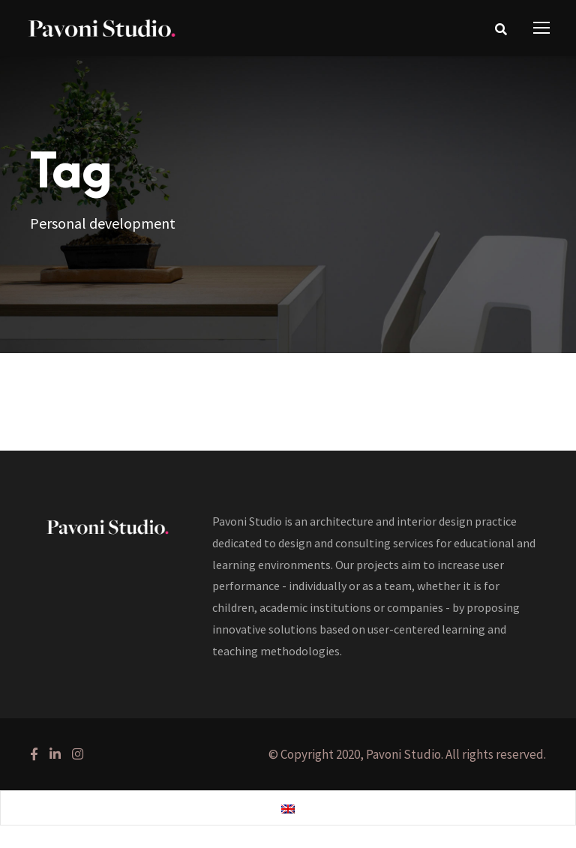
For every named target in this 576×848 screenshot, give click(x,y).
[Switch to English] (288, 808)
